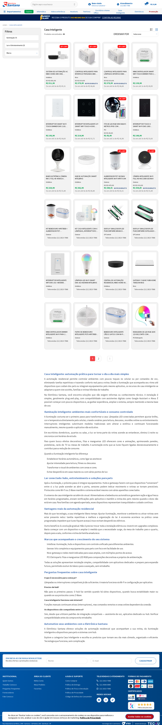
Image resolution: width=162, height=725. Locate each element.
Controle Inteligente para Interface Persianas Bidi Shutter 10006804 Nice (86, 72)
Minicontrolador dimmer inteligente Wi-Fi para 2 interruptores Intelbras (56, 333)
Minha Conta (38, 681)
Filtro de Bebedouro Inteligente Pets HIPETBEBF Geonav (86, 333)
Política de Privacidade (90, 718)
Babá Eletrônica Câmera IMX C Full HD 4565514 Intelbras (56, 177)
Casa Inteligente (120, 11)
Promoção (153, 11)
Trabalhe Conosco (10, 685)
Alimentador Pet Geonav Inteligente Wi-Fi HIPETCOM (115, 177)
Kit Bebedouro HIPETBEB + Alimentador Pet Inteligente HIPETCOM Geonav (56, 229)
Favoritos (37, 688)
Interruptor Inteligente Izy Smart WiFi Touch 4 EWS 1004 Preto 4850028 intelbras (86, 125)
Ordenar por (121, 34)
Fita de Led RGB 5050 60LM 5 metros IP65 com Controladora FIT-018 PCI (115, 125)
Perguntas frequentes (11, 688)
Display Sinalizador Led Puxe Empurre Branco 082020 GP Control (114, 229)
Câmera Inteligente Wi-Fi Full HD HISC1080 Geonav (143, 177)
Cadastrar (145, 661)
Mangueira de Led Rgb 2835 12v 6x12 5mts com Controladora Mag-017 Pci (144, 333)
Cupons (29, 11)
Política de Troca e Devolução (76, 688)
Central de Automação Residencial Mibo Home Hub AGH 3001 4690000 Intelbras (115, 281)
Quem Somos (8, 681)
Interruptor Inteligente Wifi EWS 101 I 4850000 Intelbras (56, 281)
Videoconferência (58, 11)
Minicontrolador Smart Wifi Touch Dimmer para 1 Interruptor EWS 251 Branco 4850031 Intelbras (144, 72)
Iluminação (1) (12, 37)
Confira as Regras (111, 17)
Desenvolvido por (147, 723)
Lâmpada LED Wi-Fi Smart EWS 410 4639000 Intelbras (86, 281)
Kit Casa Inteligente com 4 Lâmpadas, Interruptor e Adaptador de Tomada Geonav (86, 229)
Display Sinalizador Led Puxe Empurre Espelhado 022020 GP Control (143, 229)
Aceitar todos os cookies (139, 717)
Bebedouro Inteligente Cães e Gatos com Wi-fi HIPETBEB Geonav (114, 333)
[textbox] (54, 4)
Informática (41, 11)
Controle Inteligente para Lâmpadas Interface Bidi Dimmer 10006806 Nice (115, 72)
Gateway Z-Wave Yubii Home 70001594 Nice (144, 281)
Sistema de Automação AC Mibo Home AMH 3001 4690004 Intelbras (57, 72)
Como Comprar (71, 681)
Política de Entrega (72, 685)
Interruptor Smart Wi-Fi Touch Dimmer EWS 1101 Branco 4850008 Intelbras (57, 125)
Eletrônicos (139, 11)
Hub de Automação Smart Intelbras (86, 177)
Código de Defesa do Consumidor (78, 696)
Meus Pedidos (39, 685)
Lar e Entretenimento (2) (16, 45)
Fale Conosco (8, 696)
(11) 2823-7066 (104, 681)
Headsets (74, 11)
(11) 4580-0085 (104, 685)
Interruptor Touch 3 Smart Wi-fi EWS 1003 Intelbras (142, 125)
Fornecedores (8, 692)
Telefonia (86, 11)
